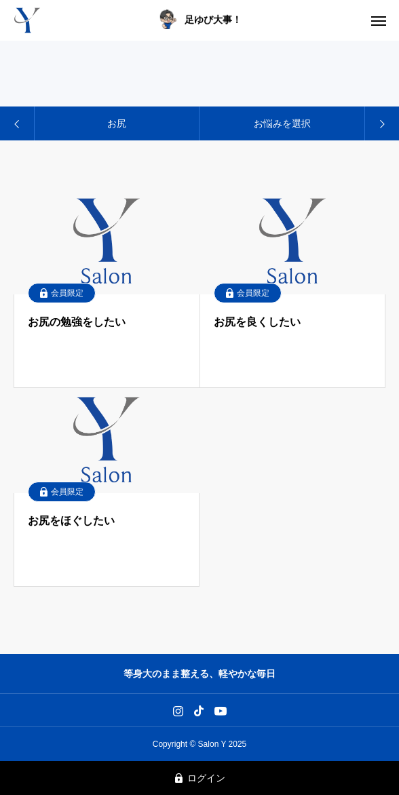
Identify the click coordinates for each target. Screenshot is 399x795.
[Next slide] (381, 123)
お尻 (116, 123)
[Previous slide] (17, 123)
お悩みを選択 (282, 123)
